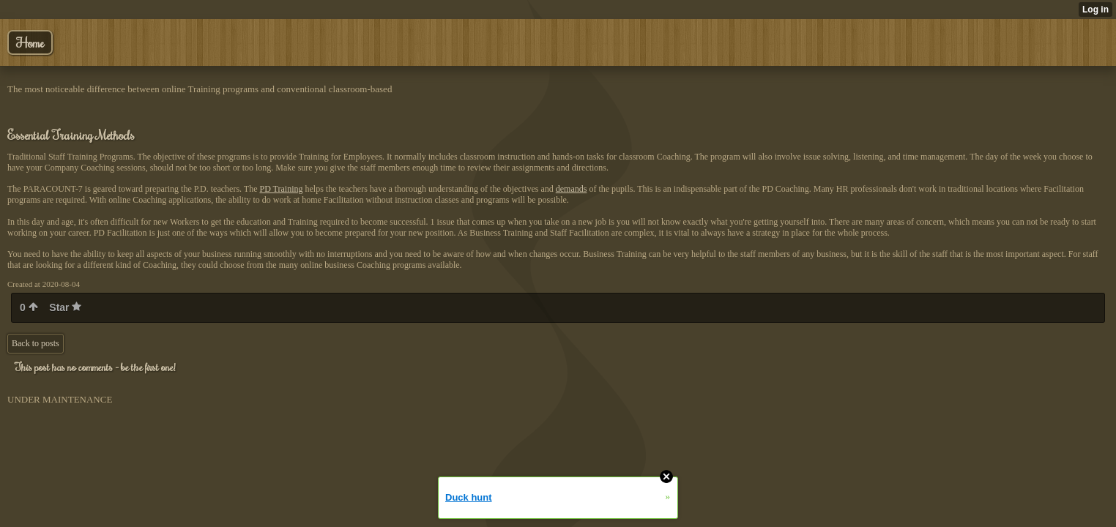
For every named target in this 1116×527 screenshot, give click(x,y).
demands (571, 189)
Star (65, 307)
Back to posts (35, 343)
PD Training (280, 189)
